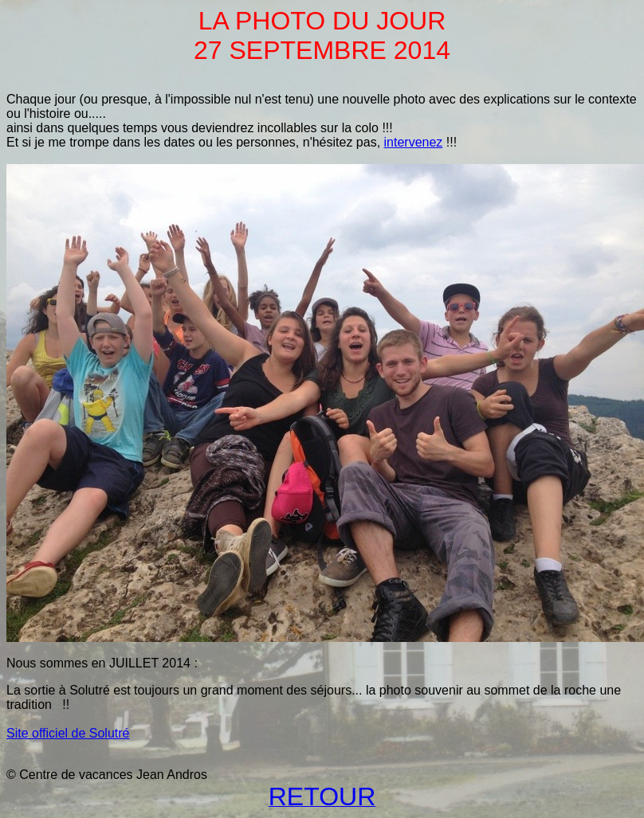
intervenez (413, 142)
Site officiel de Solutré (67, 733)
